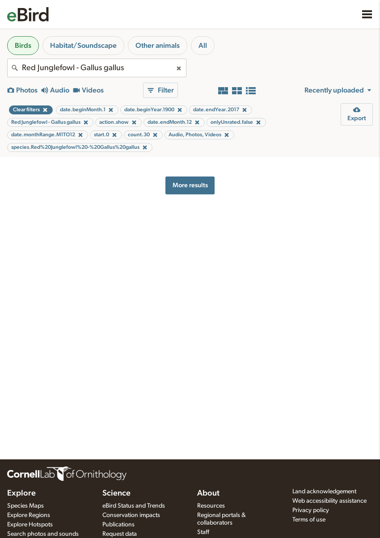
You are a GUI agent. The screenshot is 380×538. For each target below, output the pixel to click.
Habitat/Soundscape (83, 45)
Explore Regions (28, 515)
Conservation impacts (131, 515)
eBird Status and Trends (133, 506)
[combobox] (97, 68)
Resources (211, 506)
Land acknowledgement (324, 491)
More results (190, 185)
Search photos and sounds (43, 534)
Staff (203, 532)
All (202, 45)
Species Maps (25, 506)
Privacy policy (310, 510)
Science (116, 493)
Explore (21, 493)
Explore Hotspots (30, 524)
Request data (119, 534)
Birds (23, 45)
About (208, 493)
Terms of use (308, 520)
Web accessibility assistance (329, 501)
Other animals (157, 45)
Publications (118, 524)
